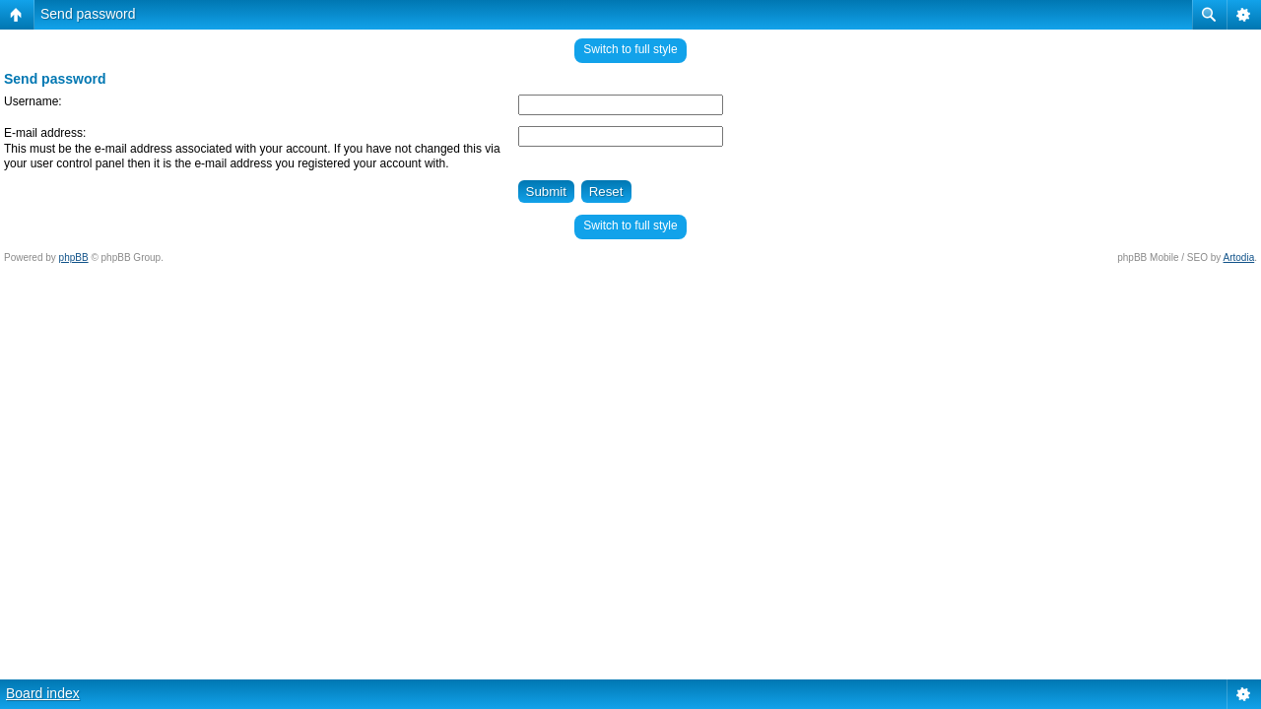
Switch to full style (630, 49)
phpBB (74, 257)
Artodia (1239, 257)
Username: (33, 101)
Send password (88, 14)
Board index (43, 693)
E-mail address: (45, 133)
